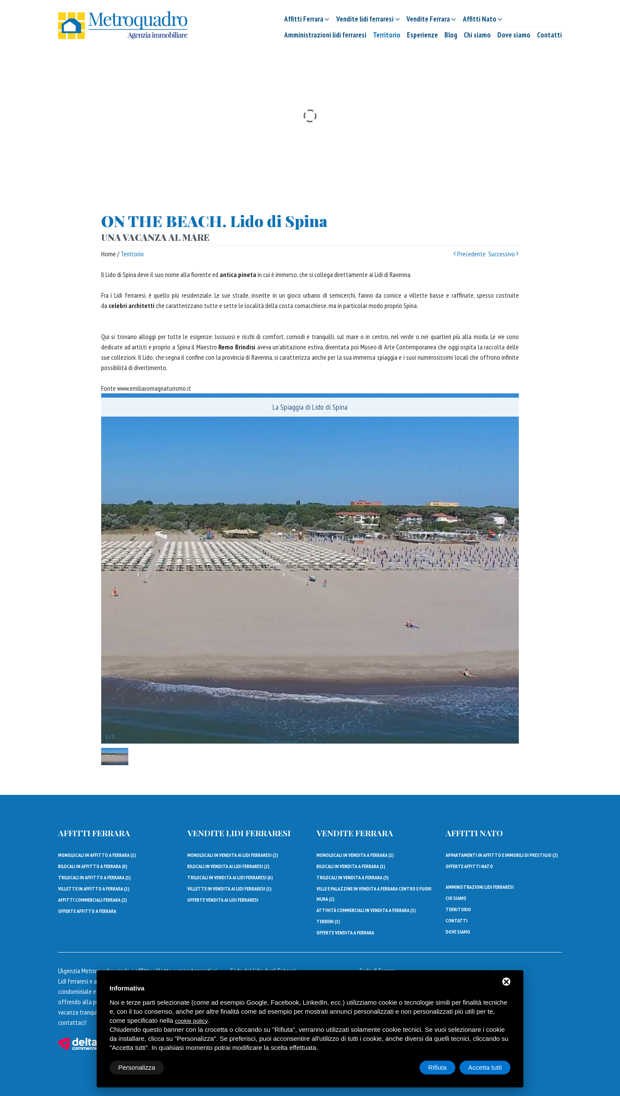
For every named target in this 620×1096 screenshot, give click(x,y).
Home (108, 253)
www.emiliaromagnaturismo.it (154, 388)
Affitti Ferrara (94, 832)
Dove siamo (513, 35)
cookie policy (191, 1021)
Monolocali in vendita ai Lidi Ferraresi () (232, 855)
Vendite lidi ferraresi (239, 832)
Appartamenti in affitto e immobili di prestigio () (502, 855)
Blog (450, 35)
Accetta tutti (485, 1067)
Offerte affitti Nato (469, 866)
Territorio (386, 35)
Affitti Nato (474, 832)
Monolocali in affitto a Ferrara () (97, 855)
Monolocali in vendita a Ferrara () (355, 855)
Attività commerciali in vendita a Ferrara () (366, 910)
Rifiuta (437, 1067)
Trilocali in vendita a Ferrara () (352, 877)
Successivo (503, 253)
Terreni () (328, 921)
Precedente (469, 253)
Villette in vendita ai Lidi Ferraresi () (229, 888)
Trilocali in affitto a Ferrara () (94, 877)
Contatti (549, 35)
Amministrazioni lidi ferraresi (325, 35)
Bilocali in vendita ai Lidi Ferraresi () (228, 866)
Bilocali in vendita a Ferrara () (350, 866)
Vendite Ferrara (354, 832)
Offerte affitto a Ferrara (87, 911)
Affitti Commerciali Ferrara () (92, 900)
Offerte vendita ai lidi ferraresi (222, 900)
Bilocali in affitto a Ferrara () (92, 866)
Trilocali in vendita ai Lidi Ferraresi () (230, 877)
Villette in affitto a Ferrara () (94, 888)
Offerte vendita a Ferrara (345, 932)
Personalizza (136, 1067)
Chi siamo (477, 35)
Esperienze (422, 35)
